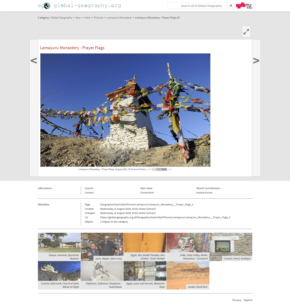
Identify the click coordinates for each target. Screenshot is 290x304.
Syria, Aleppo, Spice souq (108, 258)
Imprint (89, 188)
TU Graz (244, 5)
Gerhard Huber (138, 169)
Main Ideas (146, 188)
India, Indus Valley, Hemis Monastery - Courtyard (193, 256)
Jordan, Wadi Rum (197, 287)
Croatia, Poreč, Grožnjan (237, 258)
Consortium (147, 192)
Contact (89, 192)
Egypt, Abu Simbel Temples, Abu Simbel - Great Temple (148, 256)
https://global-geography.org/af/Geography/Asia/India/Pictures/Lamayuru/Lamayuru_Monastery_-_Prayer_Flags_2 (165, 217)
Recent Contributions (208, 188)
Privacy (236, 300)
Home (80, 5)
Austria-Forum (204, 192)
